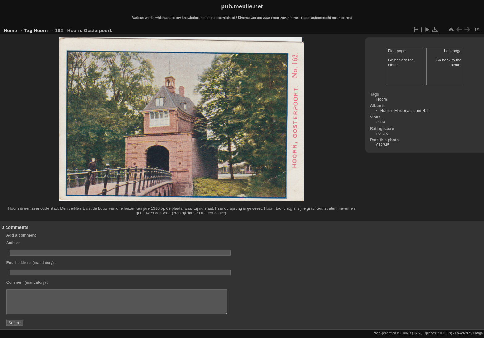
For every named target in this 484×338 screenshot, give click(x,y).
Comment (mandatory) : (27, 282)
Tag (28, 30)
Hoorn (41, 30)
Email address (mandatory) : (31, 262)
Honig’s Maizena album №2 (404, 110)
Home (10, 30)
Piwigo (478, 333)
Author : (13, 243)
